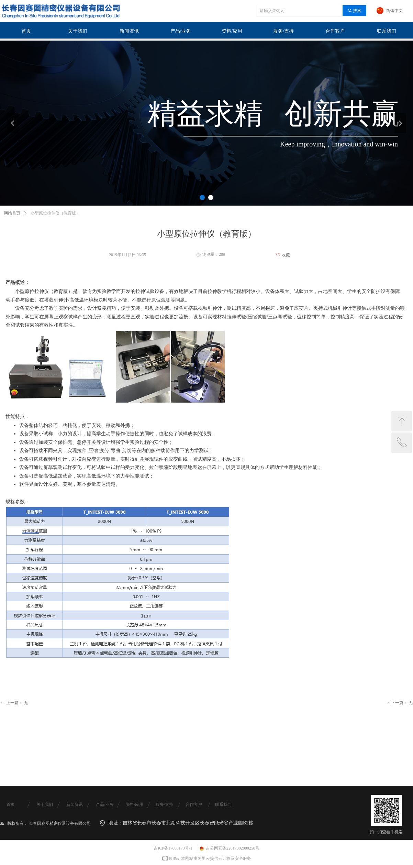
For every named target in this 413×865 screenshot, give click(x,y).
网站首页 (12, 213)
